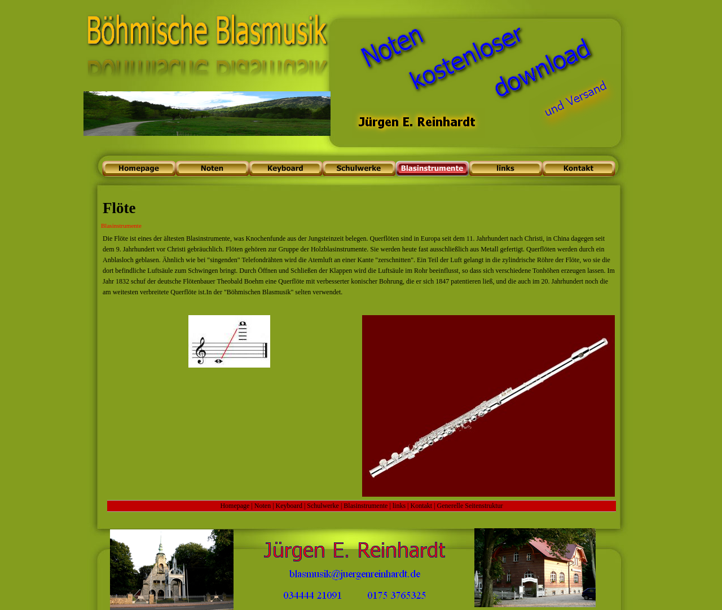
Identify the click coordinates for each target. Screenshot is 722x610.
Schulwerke (323, 506)
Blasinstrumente (366, 506)
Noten (262, 506)
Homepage (234, 506)
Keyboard (289, 506)
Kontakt (422, 506)
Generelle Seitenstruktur (470, 506)
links (399, 506)
